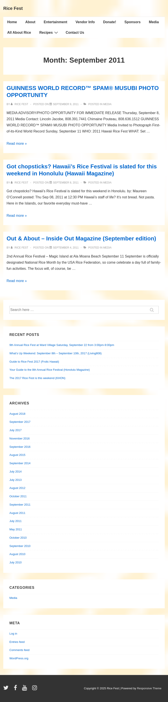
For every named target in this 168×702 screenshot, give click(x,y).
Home (12, 22)
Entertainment (55, 22)
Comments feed (19, 650)
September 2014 (19, 463)
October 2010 (18, 537)
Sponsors (132, 22)
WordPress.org (18, 658)
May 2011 (15, 529)
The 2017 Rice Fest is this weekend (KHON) (37, 378)
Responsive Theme (149, 688)
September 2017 (19, 421)
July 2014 (15, 471)
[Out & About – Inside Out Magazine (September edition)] (66, 247)
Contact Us (75, 32)
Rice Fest (13, 8)
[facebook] (16, 689)
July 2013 (15, 480)
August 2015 (17, 455)
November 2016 (19, 438)
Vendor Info (85, 22)
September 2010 (19, 546)
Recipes (49, 32)
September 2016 (19, 446)
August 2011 (17, 513)
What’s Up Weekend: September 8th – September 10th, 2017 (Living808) (55, 353)
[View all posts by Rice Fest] (20, 104)
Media (154, 22)
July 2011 (15, 521)
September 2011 (19, 504)
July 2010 (15, 562)
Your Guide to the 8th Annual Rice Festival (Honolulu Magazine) (49, 369)
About (30, 22)
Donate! (109, 22)
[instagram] (35, 689)
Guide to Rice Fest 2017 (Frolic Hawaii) (34, 361)
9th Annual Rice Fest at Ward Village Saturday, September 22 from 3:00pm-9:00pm (61, 345)
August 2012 (17, 488)
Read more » (17, 143)
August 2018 (17, 413)
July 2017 (15, 430)
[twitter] (6, 689)
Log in (13, 633)
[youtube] (25, 689)
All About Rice (19, 32)
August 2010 (17, 554)
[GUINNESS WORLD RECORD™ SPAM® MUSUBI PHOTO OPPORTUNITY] (66, 104)
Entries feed (16, 642)
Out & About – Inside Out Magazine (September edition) (81, 238)
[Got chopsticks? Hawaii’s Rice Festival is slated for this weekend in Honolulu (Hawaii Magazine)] (66, 182)
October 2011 (18, 496)
